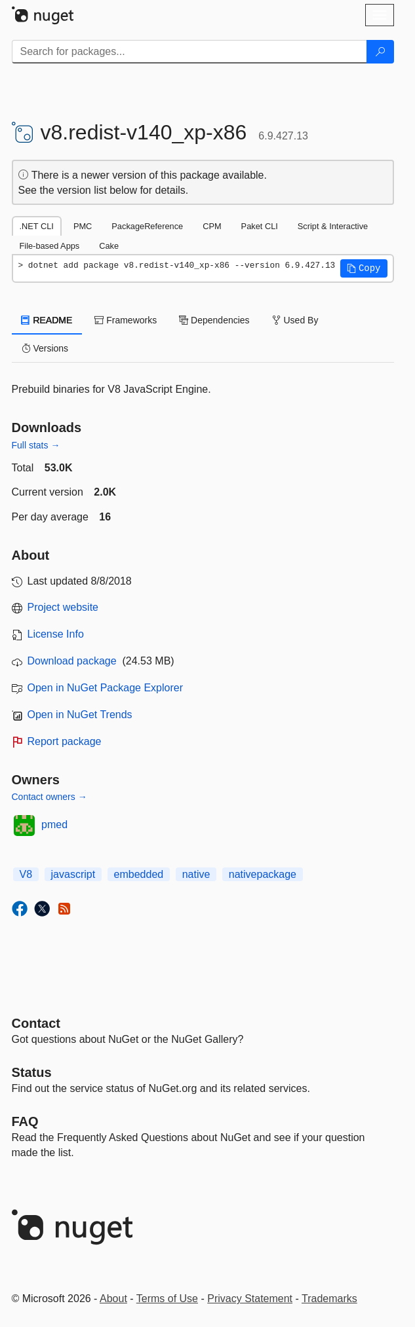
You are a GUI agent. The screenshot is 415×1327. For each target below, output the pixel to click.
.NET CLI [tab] (37, 226)
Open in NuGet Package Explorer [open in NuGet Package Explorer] (105, 687)
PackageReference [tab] (147, 226)
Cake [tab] (109, 246)
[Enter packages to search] (189, 52)
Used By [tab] (295, 320)
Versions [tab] (45, 348)
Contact (36, 1023)
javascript (73, 874)
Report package (65, 741)
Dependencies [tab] (214, 320)
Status (32, 1072)
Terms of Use (167, 1298)
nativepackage (262, 874)
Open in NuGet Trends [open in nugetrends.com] (80, 714)
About (113, 1298)
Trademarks (329, 1298)
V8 (26, 874)
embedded (139, 874)
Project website (63, 607)
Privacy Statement (249, 1298)
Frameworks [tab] (125, 320)
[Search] (380, 52)
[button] (363, 268)
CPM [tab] (212, 226)
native (196, 874)
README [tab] (47, 320)
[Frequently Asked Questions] (25, 1121)
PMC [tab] (82, 226)
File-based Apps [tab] (50, 246)
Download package (72, 660)
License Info (56, 634)
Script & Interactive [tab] (333, 226)
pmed (54, 824)
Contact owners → (49, 796)
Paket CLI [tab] (259, 226)
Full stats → (36, 445)
